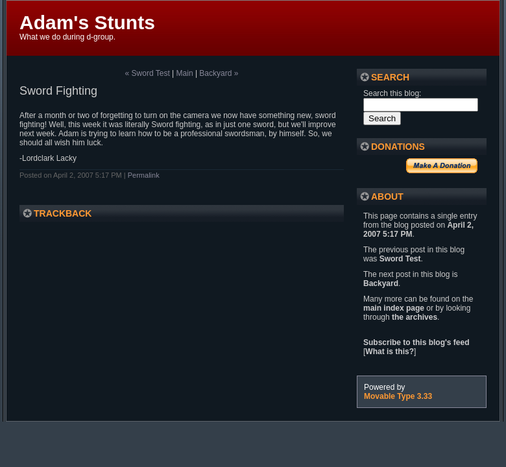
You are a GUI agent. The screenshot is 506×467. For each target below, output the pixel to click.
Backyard (380, 283)
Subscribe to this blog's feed (416, 342)
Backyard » (218, 73)
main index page (393, 308)
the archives (414, 317)
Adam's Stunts (87, 22)
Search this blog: (392, 93)
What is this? (389, 351)
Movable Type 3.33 (398, 396)
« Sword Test (147, 73)
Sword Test (400, 258)
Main (184, 73)
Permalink (144, 175)
